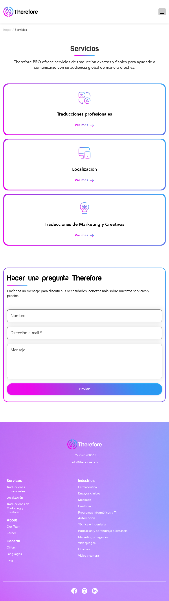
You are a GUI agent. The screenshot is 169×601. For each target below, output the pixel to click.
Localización (15, 498)
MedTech (84, 500)
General (13, 541)
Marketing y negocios (93, 537)
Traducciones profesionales (16, 489)
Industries (86, 481)
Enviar (84, 389)
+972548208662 (84, 455)
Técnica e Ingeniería (92, 524)
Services (14, 481)
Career (11, 533)
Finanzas (84, 549)
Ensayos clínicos (89, 493)
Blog (10, 560)
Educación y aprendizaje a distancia (102, 531)
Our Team (13, 527)
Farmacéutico (87, 487)
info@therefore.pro (85, 462)
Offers (11, 547)
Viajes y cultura (88, 556)
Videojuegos (87, 543)
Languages (14, 554)
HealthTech (86, 506)
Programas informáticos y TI (97, 512)
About (12, 520)
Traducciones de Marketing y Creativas (18, 508)
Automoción (86, 518)
